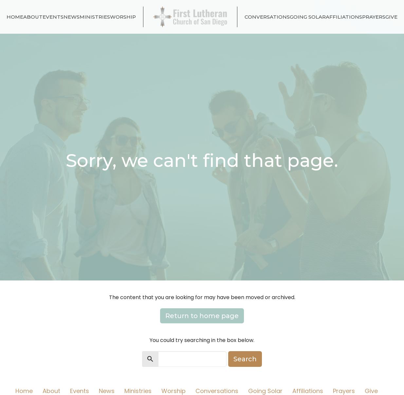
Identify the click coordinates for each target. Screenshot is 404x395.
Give (391, 17)
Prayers (373, 17)
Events (53, 17)
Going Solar (308, 17)
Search (245, 359)
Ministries (95, 17)
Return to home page (202, 316)
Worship (123, 17)
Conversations (267, 17)
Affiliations (344, 17)
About (33, 17)
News (72, 17)
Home (15, 17)
